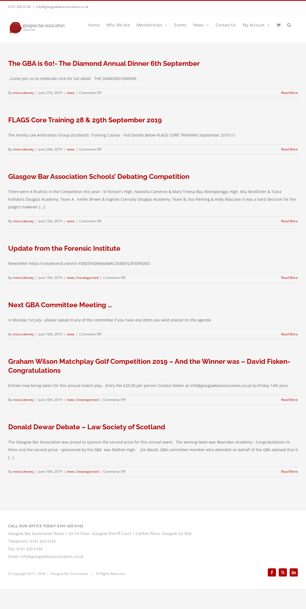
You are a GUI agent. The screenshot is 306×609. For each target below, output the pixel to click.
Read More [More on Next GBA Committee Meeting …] (289, 334)
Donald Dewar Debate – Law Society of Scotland (86, 427)
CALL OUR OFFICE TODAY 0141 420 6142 (45, 546)
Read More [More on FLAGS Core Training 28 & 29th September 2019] (289, 149)
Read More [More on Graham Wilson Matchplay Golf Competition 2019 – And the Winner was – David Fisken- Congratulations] (289, 399)
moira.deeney (23, 92)
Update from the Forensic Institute (64, 248)
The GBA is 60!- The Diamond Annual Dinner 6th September (104, 63)
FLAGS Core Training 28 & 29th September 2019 (85, 120)
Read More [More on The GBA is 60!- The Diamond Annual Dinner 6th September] (289, 92)
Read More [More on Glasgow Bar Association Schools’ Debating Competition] (289, 221)
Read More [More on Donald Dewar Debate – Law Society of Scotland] (289, 471)
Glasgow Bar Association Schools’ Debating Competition (98, 176)
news (71, 92)
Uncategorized (87, 277)
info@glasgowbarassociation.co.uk (62, 6)
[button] (289, 24)
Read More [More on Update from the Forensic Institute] (289, 277)
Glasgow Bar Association (69, 594)
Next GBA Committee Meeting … (60, 305)
